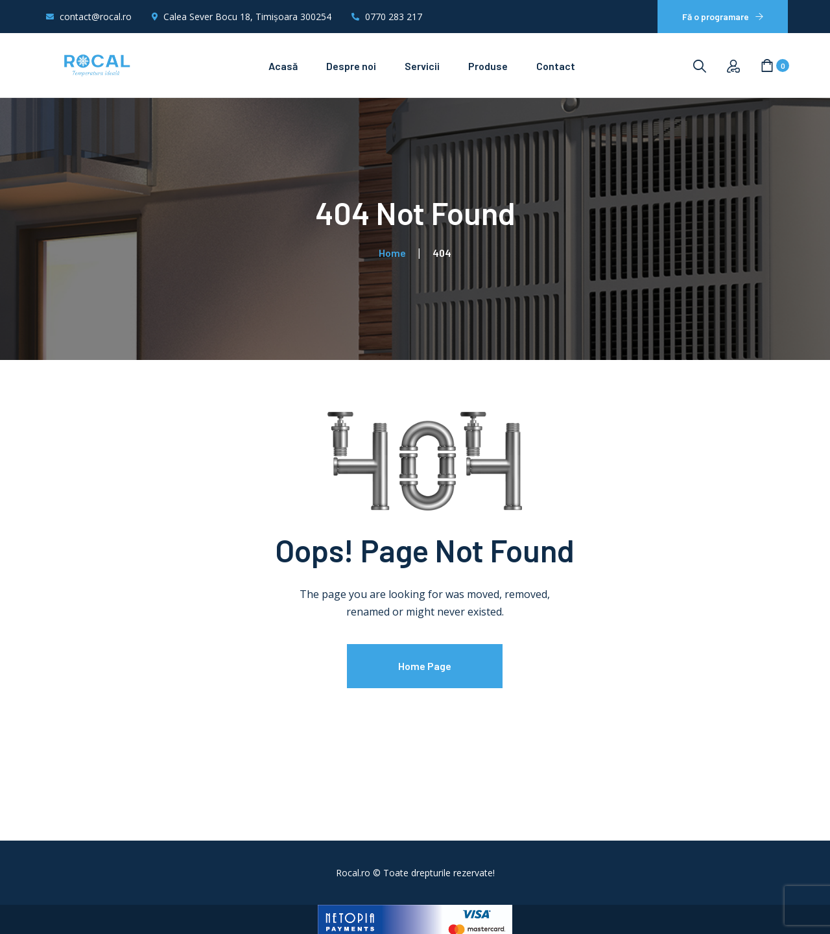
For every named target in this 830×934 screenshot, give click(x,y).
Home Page (424, 666)
